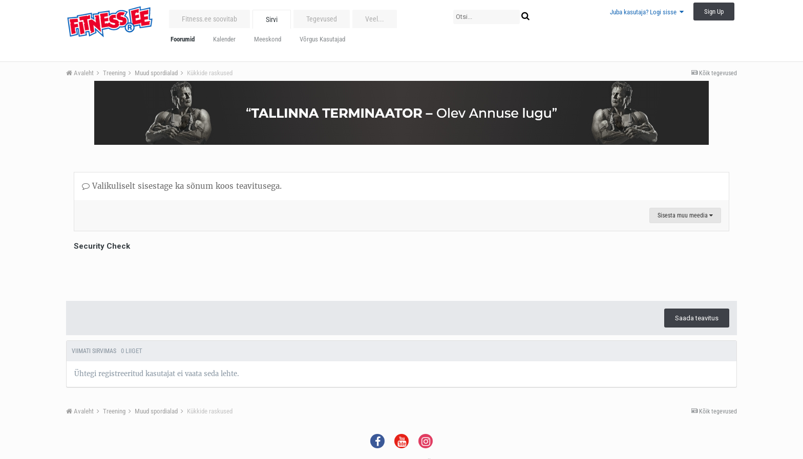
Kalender (224, 39)
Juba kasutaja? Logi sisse (647, 12)
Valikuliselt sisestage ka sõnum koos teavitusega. (182, 186)
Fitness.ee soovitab (209, 19)
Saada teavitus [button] (697, 318)
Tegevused (321, 19)
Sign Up (714, 11)
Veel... (374, 19)
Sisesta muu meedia (685, 215)
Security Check (102, 246)
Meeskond (267, 39)
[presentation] (151, 273)
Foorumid (183, 39)
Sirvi (272, 19)
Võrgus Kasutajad (322, 39)
